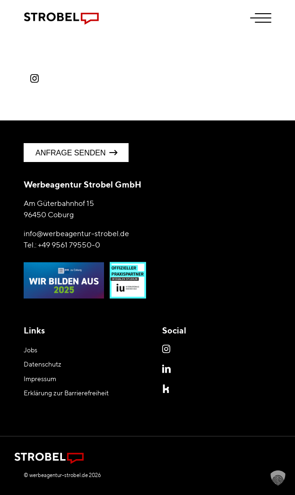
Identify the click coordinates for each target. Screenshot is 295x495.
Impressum (40, 379)
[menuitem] (256, 19)
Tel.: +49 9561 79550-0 (62, 244)
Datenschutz (42, 364)
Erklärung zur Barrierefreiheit (66, 393)
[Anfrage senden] (76, 152)
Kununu (167, 388)
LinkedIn (167, 368)
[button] (278, 478)
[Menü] (256, 19)
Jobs (30, 350)
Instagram (167, 348)
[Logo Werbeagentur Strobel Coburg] (123, 19)
